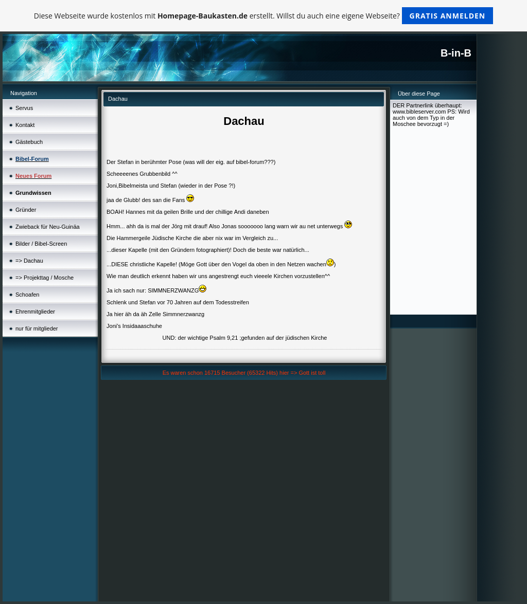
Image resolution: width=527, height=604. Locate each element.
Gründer (25, 210)
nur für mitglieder (36, 328)
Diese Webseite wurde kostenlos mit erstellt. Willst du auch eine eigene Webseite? (264, 15)
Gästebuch (29, 142)
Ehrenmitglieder (35, 311)
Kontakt (24, 125)
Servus (24, 108)
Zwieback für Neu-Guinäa (47, 227)
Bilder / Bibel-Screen (41, 244)
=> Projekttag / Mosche (44, 277)
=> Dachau (29, 261)
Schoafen (27, 294)
